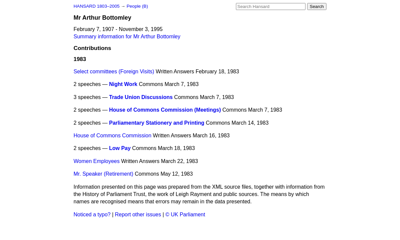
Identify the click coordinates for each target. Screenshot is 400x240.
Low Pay (120, 148)
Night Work (123, 84)
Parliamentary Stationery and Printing (156, 123)
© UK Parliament (185, 214)
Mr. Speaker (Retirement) (103, 174)
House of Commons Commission (112, 135)
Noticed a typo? (92, 214)
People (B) (137, 6)
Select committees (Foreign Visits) (114, 71)
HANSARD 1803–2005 (96, 6)
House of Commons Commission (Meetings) (165, 110)
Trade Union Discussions (141, 97)
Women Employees (96, 161)
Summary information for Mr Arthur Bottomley (127, 36)
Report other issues (138, 214)
